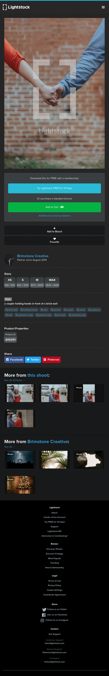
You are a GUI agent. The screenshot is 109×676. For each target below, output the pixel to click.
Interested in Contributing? (54, 535)
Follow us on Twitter (57, 609)
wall (9, 315)
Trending (54, 562)
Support (54, 526)
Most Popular (54, 558)
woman (56, 309)
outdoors (94, 309)
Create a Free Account (54, 517)
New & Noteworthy (54, 567)
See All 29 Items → (14, 380)
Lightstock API (54, 531)
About (54, 512)
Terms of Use (54, 580)
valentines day (77, 315)
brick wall (11, 309)
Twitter (33, 360)
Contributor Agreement (54, 594)
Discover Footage (54, 553)
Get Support (55, 634)
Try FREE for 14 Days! (54, 521)
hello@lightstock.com (54, 661)
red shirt (60, 315)
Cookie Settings (54, 589)
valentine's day (24, 315)
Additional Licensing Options (54, 216)
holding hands (29, 309)
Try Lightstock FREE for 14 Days (54, 188)
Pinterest (51, 360)
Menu (103, 7)
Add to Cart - (55, 207)
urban (81, 309)
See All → (9, 447)
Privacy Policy (54, 585)
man (44, 309)
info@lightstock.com (54, 643)
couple (68, 309)
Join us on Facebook (57, 614)
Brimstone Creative (32, 256)
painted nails (43, 315)
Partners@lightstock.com (54, 652)
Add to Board (54, 230)
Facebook (14, 360)
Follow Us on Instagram (57, 620)
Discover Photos (54, 548)
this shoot (37, 375)
